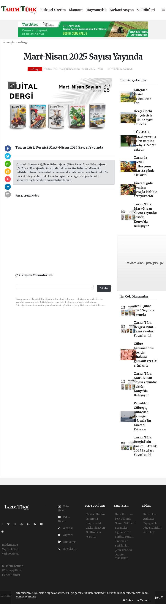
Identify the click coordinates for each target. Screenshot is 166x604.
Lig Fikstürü (122, 532)
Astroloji (148, 532)
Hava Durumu (124, 514)
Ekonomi (76, 10)
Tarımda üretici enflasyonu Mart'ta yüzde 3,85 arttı (144, 166)
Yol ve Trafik (123, 518)
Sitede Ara (149, 514)
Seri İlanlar (122, 545)
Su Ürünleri (146, 10)
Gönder (103, 288)
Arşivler (65, 535)
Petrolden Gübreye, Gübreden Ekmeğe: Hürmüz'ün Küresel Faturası (142, 416)
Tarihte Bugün (124, 536)
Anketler (148, 518)
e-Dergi (23, 42)
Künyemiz (67, 542)
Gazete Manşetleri (121, 556)
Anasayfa (9, 42)
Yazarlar (65, 528)
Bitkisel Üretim (53, 10)
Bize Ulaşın (67, 548)
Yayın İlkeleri (10, 549)
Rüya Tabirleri (152, 527)
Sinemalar (121, 541)
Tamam (143, 600)
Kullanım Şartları (13, 566)
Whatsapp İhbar (12, 570)
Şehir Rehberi (123, 550)
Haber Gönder (11, 575)
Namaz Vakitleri (125, 523)
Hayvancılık (97, 10)
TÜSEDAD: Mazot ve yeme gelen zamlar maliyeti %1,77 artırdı (145, 140)
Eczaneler (121, 527)
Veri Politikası (10, 553)
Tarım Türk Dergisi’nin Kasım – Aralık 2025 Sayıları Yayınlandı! (145, 446)
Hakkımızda (10, 544)
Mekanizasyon (122, 10)
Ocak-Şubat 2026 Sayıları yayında (144, 310)
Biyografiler (151, 523)
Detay (128, 600)
